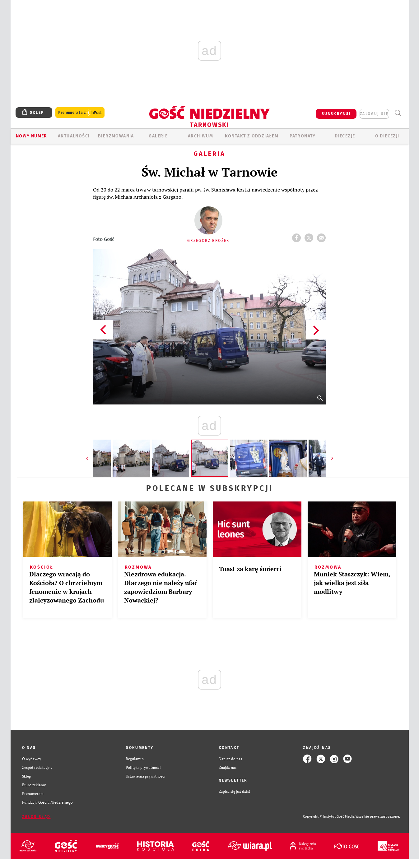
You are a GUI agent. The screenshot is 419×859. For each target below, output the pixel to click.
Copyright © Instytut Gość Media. (329, 817)
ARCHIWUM (200, 136)
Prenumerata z (80, 112)
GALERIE (158, 136)
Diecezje (345, 136)
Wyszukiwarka (398, 113)
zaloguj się (374, 114)
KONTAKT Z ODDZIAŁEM (252, 136)
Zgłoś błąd (36, 817)
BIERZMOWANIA (116, 136)
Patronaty (303, 136)
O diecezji (387, 136)
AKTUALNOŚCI (74, 136)
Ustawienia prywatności (145, 776)
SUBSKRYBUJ (336, 114)
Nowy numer (31, 136)
